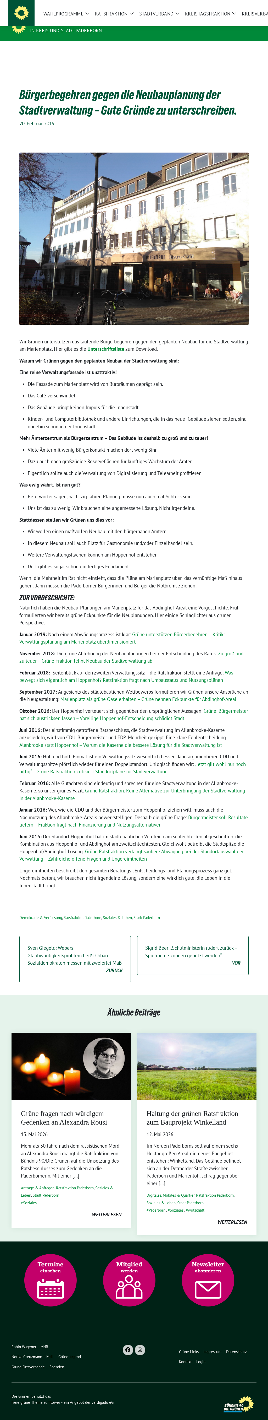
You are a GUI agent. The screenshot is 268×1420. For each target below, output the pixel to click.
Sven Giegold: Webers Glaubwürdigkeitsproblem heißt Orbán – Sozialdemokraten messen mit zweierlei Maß (75, 951)
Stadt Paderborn (146, 909)
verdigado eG (103, 1394)
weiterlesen (106, 1206)
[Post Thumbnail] (71, 1058)
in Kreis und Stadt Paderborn (66, 31)
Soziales (30, 1194)
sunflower (52, 1394)
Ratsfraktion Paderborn (82, 909)
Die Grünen (45, 23)
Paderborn (157, 1202)
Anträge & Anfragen (37, 1179)
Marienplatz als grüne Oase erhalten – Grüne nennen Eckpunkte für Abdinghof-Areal (148, 691)
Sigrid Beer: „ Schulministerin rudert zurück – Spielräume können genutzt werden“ (193, 948)
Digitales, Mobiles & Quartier (170, 1187)
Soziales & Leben (117, 909)
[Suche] (239, 6)
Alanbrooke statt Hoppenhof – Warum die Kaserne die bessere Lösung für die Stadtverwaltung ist (120, 737)
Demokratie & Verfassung (40, 909)
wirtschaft (196, 1202)
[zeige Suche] (247, 6)
